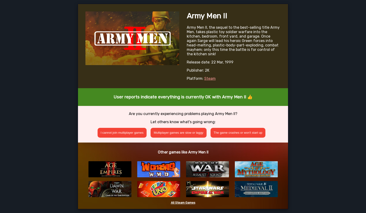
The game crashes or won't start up (238, 132)
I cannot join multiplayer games (122, 132)
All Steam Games (183, 202)
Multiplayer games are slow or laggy (179, 132)
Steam (210, 78)
